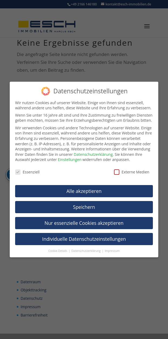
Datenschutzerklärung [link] (93, 154)
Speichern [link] (84, 207)
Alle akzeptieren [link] (84, 191)
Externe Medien (131, 172)
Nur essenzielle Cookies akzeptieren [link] (84, 223)
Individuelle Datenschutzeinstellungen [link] (84, 239)
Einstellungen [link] (70, 159)
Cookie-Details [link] (58, 251)
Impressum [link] (112, 251)
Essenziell (27, 172)
